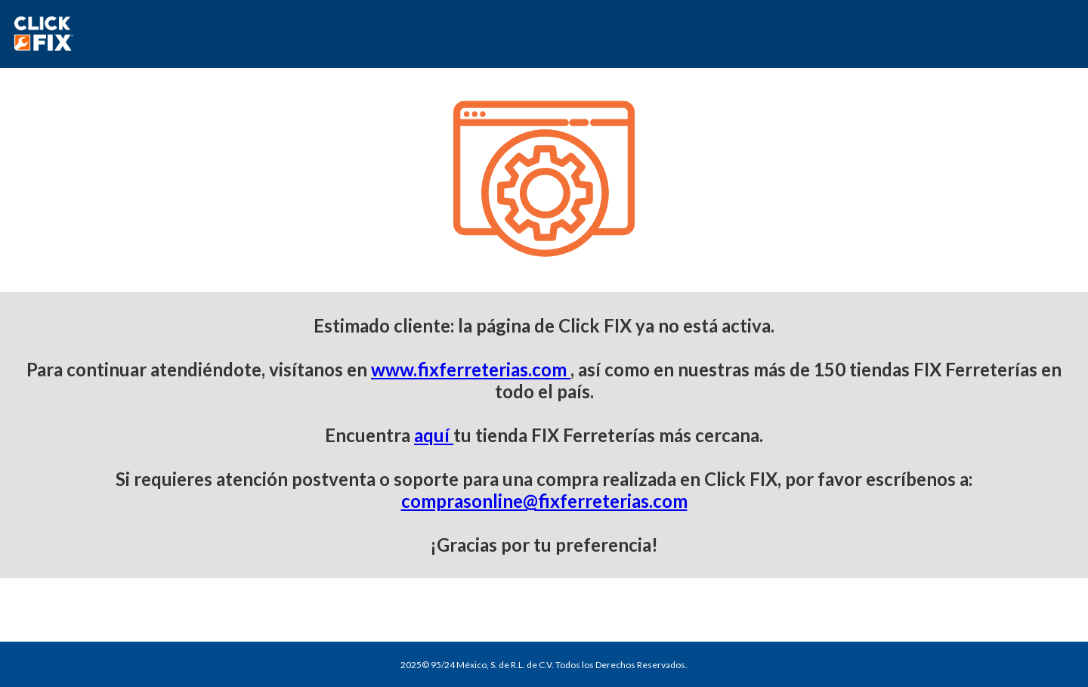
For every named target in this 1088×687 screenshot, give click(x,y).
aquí (433, 435)
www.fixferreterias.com (470, 369)
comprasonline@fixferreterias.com (544, 501)
